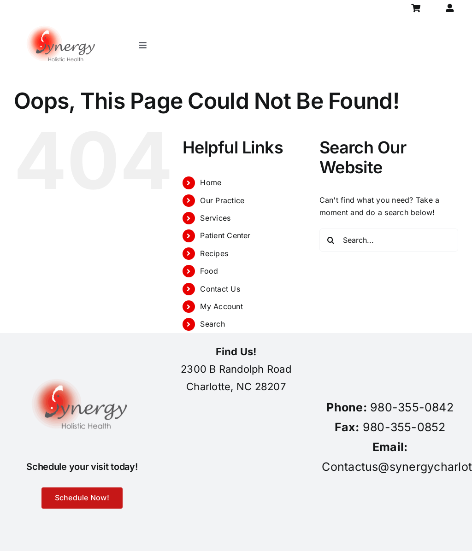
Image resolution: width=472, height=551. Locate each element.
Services (215, 218)
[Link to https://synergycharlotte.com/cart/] (416, 8)
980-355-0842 (412, 407)
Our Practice (222, 200)
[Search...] (388, 240)
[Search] (330, 240)
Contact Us (220, 288)
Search (212, 323)
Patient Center (225, 235)
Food (209, 271)
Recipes (214, 253)
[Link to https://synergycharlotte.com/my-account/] (450, 8)
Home (210, 182)
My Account (221, 306)
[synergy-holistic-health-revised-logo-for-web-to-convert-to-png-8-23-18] (63, 20)
